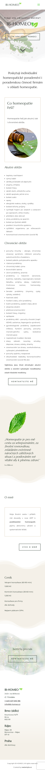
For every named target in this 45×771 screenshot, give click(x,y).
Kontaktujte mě (22, 381)
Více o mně (29, 547)
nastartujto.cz (27, 767)
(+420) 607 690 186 (12, 701)
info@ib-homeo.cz (12, 704)
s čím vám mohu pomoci (23, 37)
